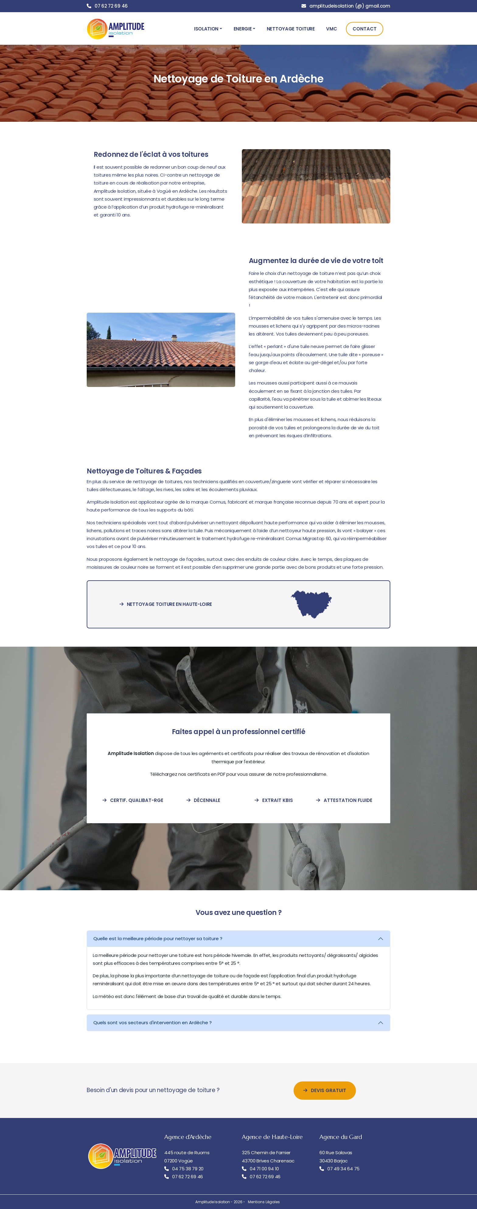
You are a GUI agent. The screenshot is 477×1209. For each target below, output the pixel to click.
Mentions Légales (264, 1201)
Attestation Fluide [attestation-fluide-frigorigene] (344, 800)
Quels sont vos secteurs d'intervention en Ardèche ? (152, 1022)
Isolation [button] (206, 29)
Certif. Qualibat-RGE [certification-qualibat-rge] (133, 800)
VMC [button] (331, 29)
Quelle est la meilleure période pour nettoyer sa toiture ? (157, 938)
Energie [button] (243, 29)
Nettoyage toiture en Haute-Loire (166, 604)
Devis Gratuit (324, 1090)
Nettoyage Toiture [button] (291, 29)
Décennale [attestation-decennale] (203, 800)
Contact (365, 29)
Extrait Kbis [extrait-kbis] (274, 800)
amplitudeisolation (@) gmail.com (349, 6)
